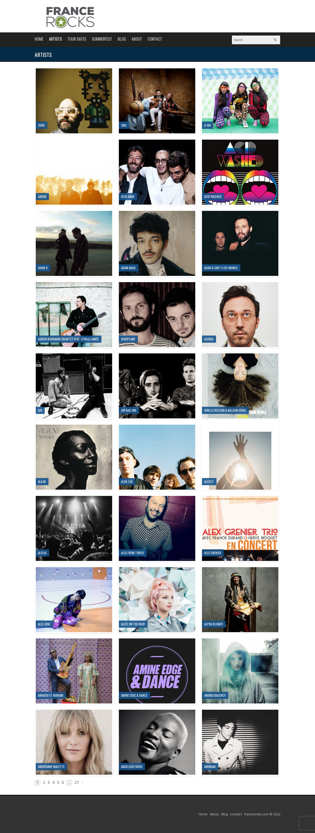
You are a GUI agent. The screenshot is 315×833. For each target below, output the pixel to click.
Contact (155, 39)
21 (77, 782)
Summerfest (102, 39)
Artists (55, 39)
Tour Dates (76, 39)
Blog (122, 39)
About (137, 39)
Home (39, 39)
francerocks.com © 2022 (262, 814)
